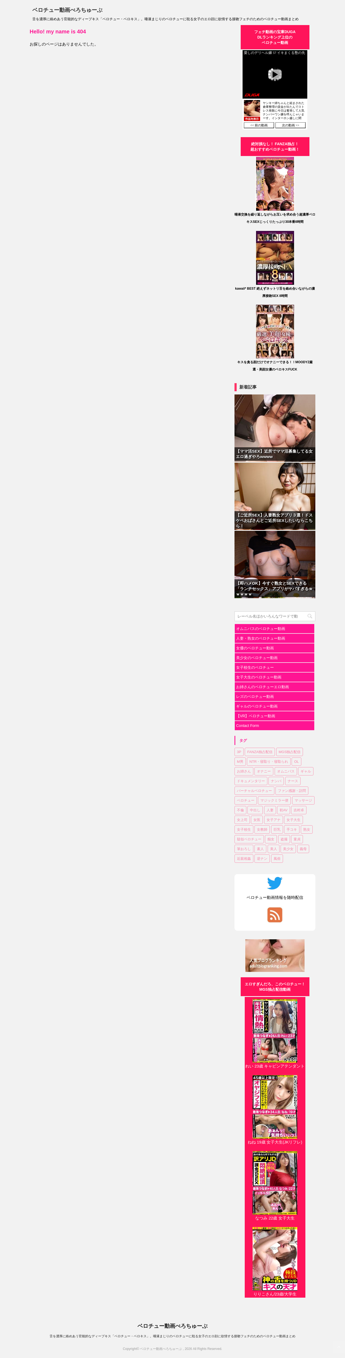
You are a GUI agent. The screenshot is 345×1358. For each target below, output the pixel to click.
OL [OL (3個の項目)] (296, 762)
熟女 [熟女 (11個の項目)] (306, 829)
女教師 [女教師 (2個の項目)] (262, 829)
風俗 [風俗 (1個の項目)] (277, 859)
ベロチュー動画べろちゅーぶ (67, 10)
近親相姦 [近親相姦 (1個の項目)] (244, 859)
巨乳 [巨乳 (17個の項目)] (277, 829)
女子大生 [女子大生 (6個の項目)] (294, 820)
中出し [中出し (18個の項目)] (255, 810)
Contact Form (247, 725)
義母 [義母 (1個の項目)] (303, 849)
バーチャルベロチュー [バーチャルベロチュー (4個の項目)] (254, 791)
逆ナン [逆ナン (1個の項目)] (262, 859)
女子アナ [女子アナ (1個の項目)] (274, 820)
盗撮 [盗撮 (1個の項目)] (284, 839)
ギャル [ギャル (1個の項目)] (306, 771)
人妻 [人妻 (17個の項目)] (270, 810)
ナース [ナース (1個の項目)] (293, 781)
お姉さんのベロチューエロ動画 (262, 687)
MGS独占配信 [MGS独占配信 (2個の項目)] (290, 752)
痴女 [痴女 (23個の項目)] (270, 839)
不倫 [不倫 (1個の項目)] (240, 810)
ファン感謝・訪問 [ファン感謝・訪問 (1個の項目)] (292, 791)
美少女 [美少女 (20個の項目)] (288, 849)
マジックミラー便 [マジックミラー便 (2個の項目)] (274, 800)
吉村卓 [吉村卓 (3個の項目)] (299, 810)
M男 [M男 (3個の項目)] (240, 762)
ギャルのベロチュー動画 (257, 706)
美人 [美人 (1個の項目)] (273, 849)
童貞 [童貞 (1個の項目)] (297, 839)
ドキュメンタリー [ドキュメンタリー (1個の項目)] (251, 781)
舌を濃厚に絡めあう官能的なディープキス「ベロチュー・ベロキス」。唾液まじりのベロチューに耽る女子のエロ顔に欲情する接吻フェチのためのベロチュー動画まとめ (172, 1336)
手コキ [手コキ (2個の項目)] (292, 829)
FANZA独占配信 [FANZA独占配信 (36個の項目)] (259, 752)
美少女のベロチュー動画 (257, 658)
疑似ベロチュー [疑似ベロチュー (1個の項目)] (249, 839)
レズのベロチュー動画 (255, 696)
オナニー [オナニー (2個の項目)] (264, 771)
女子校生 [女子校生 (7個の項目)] (244, 829)
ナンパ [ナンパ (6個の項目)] (276, 781)
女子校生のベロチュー (255, 667)
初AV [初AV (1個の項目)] (283, 810)
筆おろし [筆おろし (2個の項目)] (244, 849)
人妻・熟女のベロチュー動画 (260, 638)
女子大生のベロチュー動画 (258, 677)
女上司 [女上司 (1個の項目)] (242, 820)
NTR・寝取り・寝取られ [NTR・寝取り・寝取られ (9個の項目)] (268, 762)
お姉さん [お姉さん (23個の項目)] (244, 771)
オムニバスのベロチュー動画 (260, 628)
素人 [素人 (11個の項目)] (260, 849)
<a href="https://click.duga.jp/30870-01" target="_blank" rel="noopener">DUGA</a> (275, 90)
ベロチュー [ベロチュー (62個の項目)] (245, 800)
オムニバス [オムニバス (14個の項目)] (286, 771)
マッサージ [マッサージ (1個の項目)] (303, 800)
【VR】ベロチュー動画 (255, 716)
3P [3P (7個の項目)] (239, 752)
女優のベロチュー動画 (255, 648)
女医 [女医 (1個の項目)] (256, 820)
